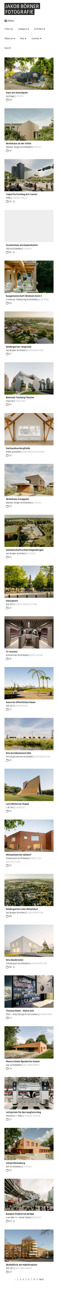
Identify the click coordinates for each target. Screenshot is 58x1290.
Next (41, 1279)
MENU (9, 20)
